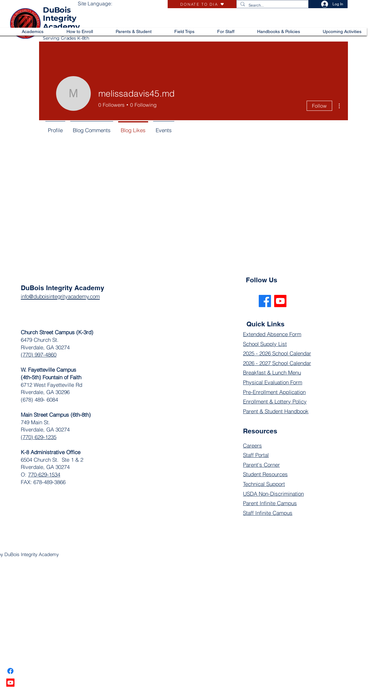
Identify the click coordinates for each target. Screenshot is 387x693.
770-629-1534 (44, 474)
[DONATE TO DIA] (202, 4)
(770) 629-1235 (38, 437)
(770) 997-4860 (38, 354)
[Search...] (272, 5)
